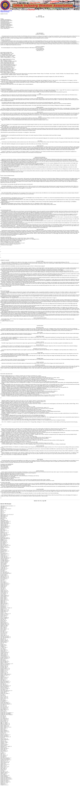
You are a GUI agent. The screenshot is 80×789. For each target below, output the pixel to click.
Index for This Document (5, 503)
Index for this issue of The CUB (6, 10)
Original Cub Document (4, 11)
